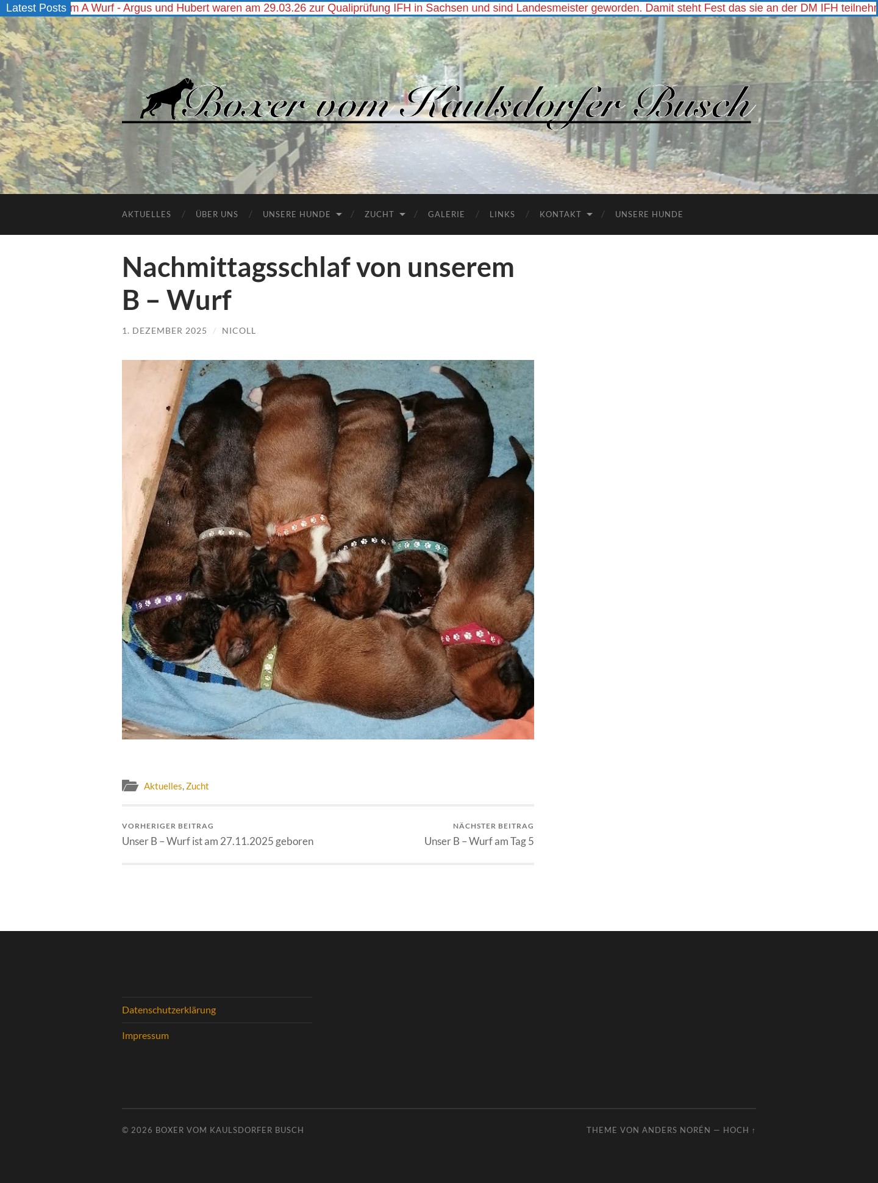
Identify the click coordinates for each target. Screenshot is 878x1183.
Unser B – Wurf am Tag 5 (479, 834)
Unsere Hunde (297, 214)
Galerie (446, 214)
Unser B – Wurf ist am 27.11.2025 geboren (217, 834)
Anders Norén (676, 1130)
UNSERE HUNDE (649, 214)
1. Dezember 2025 (164, 330)
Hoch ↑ (739, 1130)
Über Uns (217, 214)
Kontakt (561, 214)
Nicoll (239, 330)
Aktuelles (146, 214)
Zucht (379, 214)
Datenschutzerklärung (169, 1009)
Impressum (145, 1035)
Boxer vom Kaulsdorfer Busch (229, 1130)
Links (502, 214)
